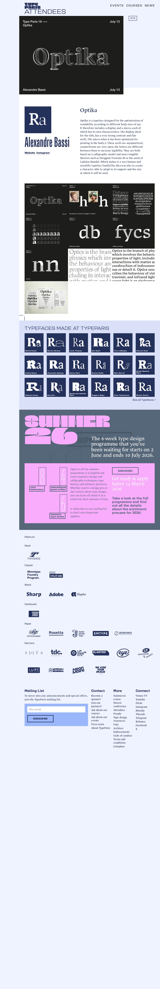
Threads (140, 714)
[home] (33, 6)
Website (30, 152)
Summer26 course (119, 697)
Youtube (140, 699)
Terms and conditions (119, 740)
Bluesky (140, 710)
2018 (132, 18)
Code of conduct (122, 735)
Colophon (118, 746)
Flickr (139, 702)
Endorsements (121, 731)
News (150, 5)
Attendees (119, 709)
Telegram (141, 717)
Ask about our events (99, 718)
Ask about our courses (99, 711)
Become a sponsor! (97, 697)
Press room (97, 724)
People (117, 713)
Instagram (43, 152)
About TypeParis (100, 727)
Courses (134, 5)
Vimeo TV (141, 695)
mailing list (100, 508)
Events (117, 5)
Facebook (141, 725)
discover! (125, 471)
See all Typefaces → (144, 399)
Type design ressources (120, 718)
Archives (118, 728)
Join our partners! (96, 704)
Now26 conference (119, 704)
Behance (141, 721)
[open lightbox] (46, 199)
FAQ (115, 724)
